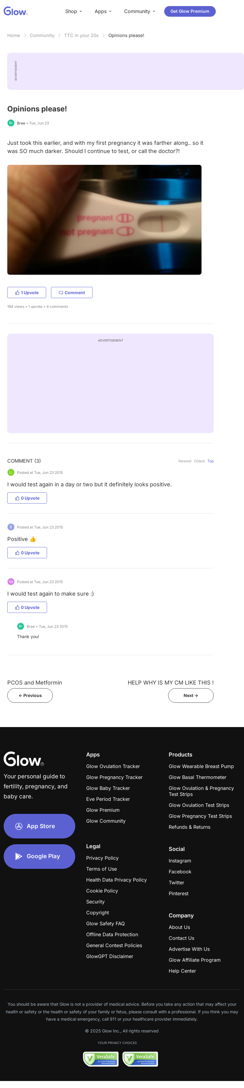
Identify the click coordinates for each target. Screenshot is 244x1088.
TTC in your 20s (81, 35)
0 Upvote (27, 498)
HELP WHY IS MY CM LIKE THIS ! (171, 682)
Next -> (191, 695)
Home (13, 35)
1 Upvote (27, 292)
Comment (72, 292)
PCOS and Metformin (34, 682)
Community (42, 35)
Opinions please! (126, 35)
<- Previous (30, 695)
